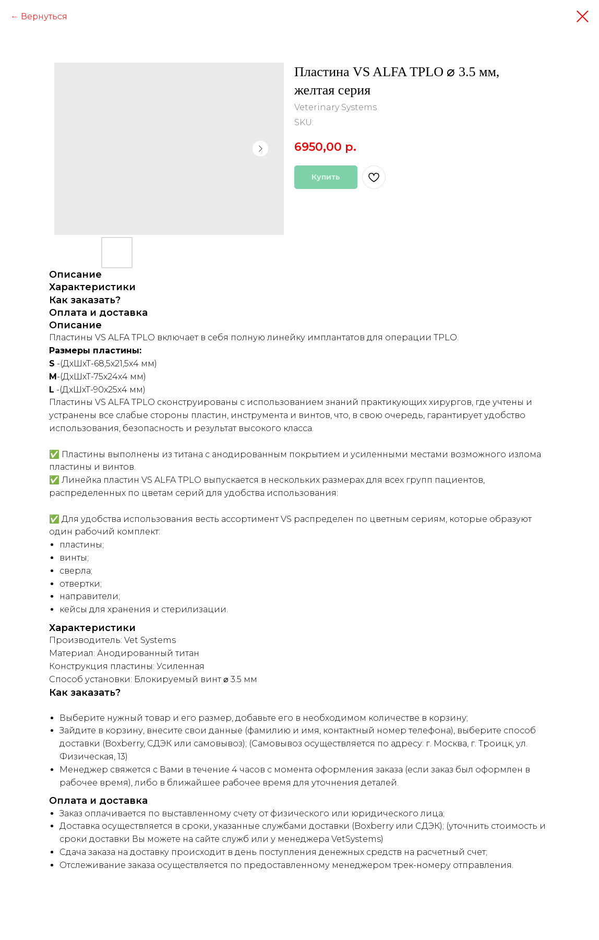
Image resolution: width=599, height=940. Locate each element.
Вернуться (44, 16)
